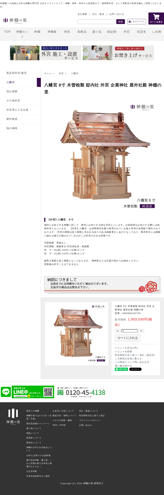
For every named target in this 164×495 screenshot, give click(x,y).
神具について (32, 433)
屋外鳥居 (11, 119)
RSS (55, 425)
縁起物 (111, 31)
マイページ (137, 21)
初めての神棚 (32, 411)
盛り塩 (97, 31)
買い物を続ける (123, 366)
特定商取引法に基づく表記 (92, 415)
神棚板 (52, 31)
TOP (7, 31)
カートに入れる (128, 337)
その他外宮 (13, 100)
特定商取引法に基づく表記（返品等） (136, 355)
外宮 (127, 31)
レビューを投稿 (123, 351)
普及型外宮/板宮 (16, 73)
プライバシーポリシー (90, 420)
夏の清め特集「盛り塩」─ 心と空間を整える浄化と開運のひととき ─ (39, 463)
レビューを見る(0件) (126, 348)
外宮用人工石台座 (17, 109)
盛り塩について (33, 428)
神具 (67, 31)
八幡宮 (10, 82)
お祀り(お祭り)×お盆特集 (38, 455)
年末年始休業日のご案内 (38, 476)
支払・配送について (88, 411)
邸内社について (33, 442)
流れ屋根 (11, 91)
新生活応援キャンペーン (38, 423)
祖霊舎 (141, 31)
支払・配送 (98, 14)
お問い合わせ (116, 14)
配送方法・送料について (64, 415)
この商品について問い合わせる (132, 362)
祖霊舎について (33, 438)
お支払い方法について (63, 411)
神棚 (37, 31)
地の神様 (11, 128)
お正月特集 (31, 471)
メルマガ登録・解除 (62, 420)
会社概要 (82, 14)
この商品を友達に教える (128, 358)
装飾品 (82, 31)
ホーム (48, 73)
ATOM (62, 425)
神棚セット (22, 34)
